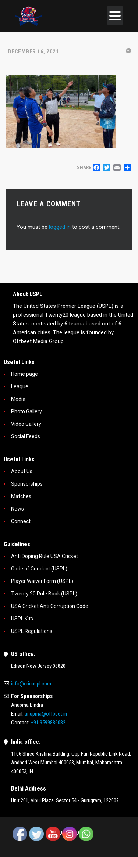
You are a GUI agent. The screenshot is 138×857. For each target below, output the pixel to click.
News (17, 509)
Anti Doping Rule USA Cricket (44, 556)
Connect (21, 521)
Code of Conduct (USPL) (39, 569)
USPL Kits (22, 619)
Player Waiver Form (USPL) (42, 581)
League (19, 386)
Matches (21, 496)
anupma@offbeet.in (46, 713)
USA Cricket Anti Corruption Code (49, 606)
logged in (60, 227)
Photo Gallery (26, 411)
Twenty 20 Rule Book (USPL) (44, 594)
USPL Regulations (31, 631)
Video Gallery (26, 424)
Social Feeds (25, 436)
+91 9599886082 (48, 722)
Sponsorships (27, 484)
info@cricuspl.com (31, 683)
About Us (21, 471)
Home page (24, 374)
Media (18, 399)
